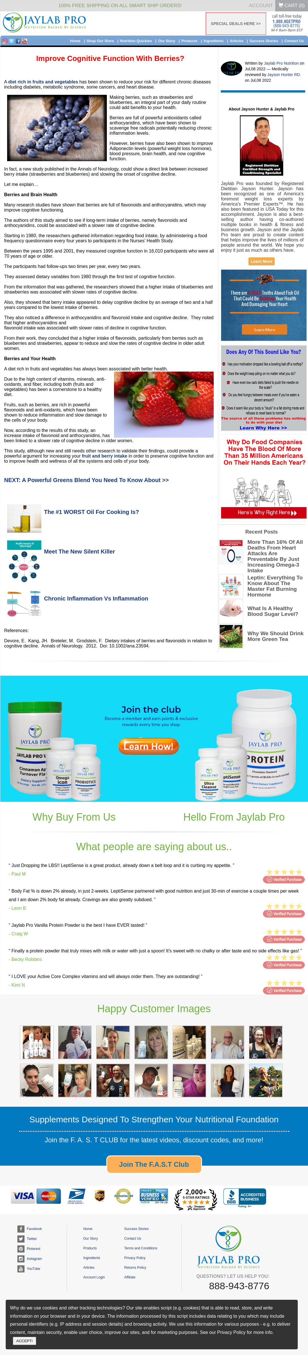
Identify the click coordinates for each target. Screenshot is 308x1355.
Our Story (166, 41)
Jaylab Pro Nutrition (282, 63)
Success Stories (264, 41)
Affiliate (129, 1277)
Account (261, 5)
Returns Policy (135, 1268)
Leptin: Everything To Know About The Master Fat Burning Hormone (275, 586)
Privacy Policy (135, 1258)
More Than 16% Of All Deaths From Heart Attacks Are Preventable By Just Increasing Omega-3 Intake (275, 556)
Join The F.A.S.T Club (154, 1164)
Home (75, 41)
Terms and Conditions (140, 1248)
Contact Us (294, 41)
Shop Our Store (100, 41)
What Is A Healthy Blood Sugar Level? (273, 611)
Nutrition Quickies (136, 41)
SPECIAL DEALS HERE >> (236, 23)
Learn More (261, 261)
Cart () (291, 5)
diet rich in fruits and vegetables (43, 81)
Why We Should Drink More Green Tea (276, 636)
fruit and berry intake (104, 456)
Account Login (94, 1277)
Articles (236, 41)
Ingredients (214, 41)
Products (189, 41)
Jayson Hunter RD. (284, 74)
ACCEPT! (24, 1341)
